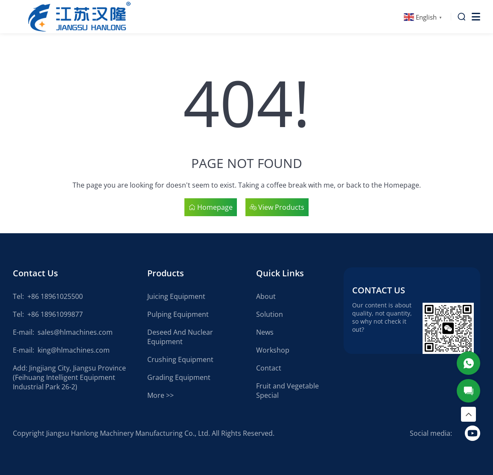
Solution (269, 314)
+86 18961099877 (55, 314)
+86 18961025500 (55, 296)
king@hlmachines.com (74, 350)
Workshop (272, 350)
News (265, 332)
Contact (268, 368)
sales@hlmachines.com (75, 332)
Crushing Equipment (180, 359)
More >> (160, 395)
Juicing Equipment (176, 296)
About (266, 296)
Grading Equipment (178, 377)
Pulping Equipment (178, 314)
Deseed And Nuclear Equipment (180, 336)
